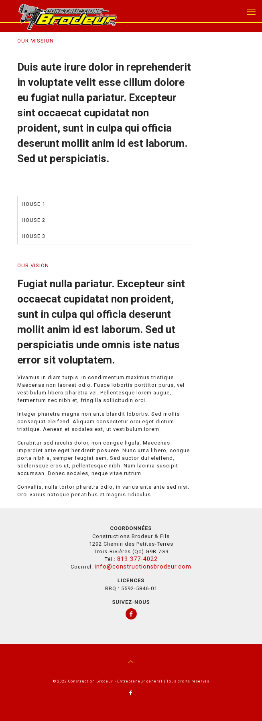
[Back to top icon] (131, 661)
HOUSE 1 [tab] (33, 204)
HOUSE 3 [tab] (33, 236)
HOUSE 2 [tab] (33, 220)
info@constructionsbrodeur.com (143, 566)
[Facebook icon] (131, 693)
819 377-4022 (137, 559)
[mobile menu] (251, 12)
